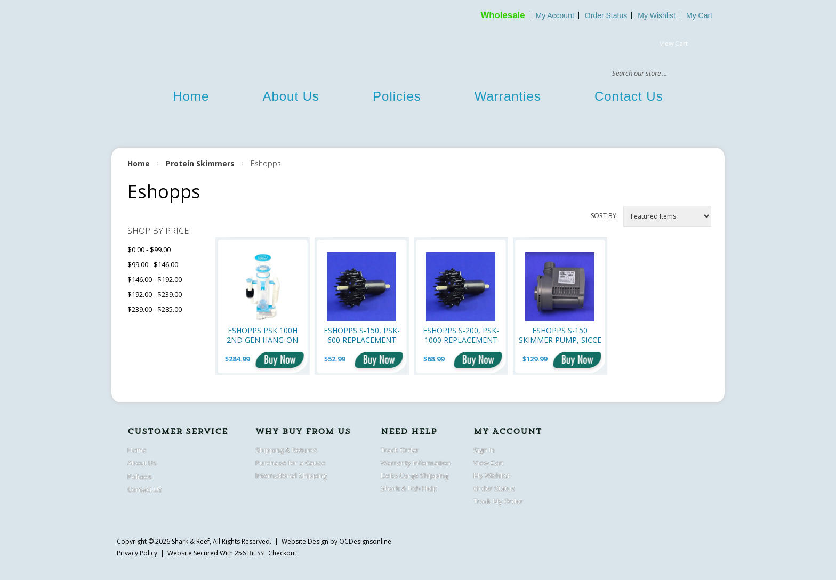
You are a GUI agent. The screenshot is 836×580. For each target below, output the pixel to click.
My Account (554, 15)
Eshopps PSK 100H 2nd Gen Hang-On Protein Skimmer (262, 335)
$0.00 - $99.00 (149, 249)
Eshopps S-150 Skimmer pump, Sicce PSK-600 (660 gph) (560, 335)
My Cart (699, 15)
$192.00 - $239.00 (154, 294)
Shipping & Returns (286, 450)
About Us (290, 96)
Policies (397, 96)
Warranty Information (416, 463)
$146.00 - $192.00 (154, 279)
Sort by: (604, 215)
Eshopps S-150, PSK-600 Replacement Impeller (362, 335)
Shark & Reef (191, 541)
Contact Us (628, 96)
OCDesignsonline (365, 541)
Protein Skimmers (200, 163)
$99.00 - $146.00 (152, 264)
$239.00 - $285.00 (154, 309)
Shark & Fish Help (409, 488)
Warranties (508, 96)
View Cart (674, 43)
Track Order (400, 450)
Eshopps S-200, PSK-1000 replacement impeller (461, 335)
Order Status (606, 15)
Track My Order (498, 501)
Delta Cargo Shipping (414, 475)
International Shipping (291, 475)
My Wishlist (657, 15)
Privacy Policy (137, 553)
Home (191, 96)
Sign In (484, 450)
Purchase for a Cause (290, 463)
